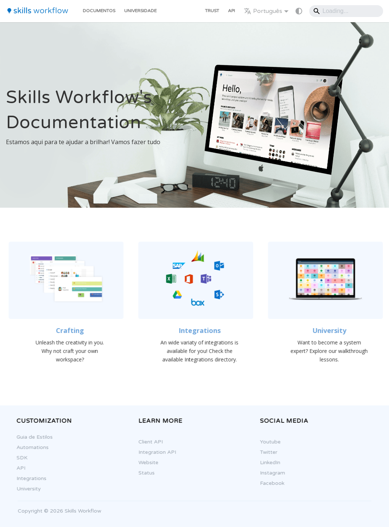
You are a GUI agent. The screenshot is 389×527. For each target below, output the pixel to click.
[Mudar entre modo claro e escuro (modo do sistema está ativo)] (299, 11)
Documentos (99, 10)
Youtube (268, 442)
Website (146, 462)
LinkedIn (268, 462)
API (231, 10)
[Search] (346, 11)
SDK (19, 458)
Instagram (270, 473)
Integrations (29, 478)
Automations (30, 447)
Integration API (155, 452)
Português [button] (263, 11)
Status (144, 473)
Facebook (270, 483)
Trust (212, 10)
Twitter (266, 452)
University (26, 489)
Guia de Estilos (32, 437)
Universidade (140, 10)
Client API (148, 442)
